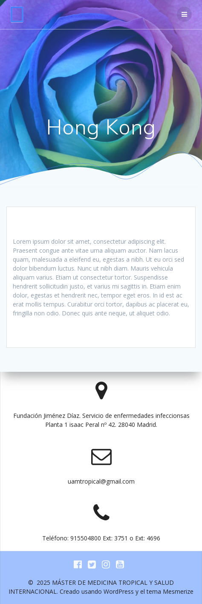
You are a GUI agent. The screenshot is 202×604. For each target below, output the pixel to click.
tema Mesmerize (170, 591)
